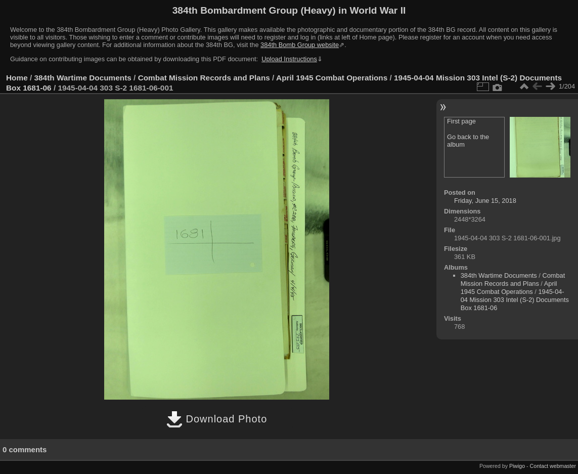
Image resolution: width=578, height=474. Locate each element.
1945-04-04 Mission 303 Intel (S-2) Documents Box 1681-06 (515, 300)
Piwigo (517, 466)
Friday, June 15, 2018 (485, 200)
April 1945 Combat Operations (331, 77)
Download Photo (216, 418)
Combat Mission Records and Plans (204, 77)
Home (17, 77)
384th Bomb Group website (299, 45)
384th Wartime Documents (82, 77)
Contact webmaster (553, 466)
